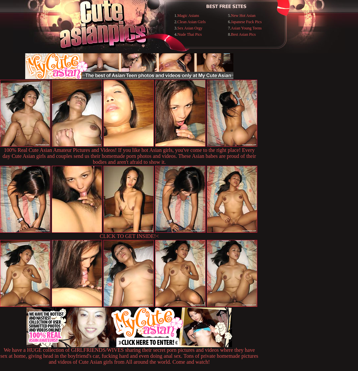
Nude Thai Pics (189, 34)
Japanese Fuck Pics (246, 22)
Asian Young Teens (246, 28)
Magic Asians (188, 15)
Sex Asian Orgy (190, 28)
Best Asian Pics (243, 34)
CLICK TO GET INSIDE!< (129, 236)
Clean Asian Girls (191, 22)
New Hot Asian (243, 15)
